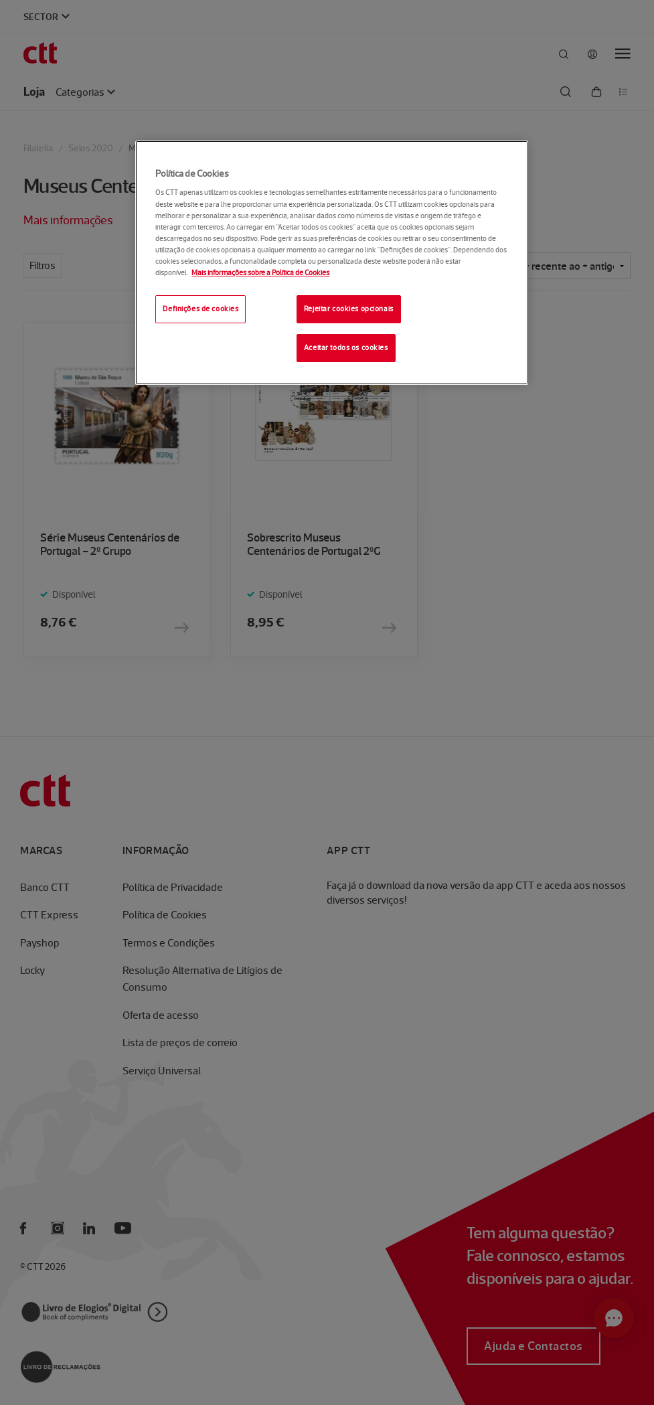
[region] (331, 263)
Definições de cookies (200, 308)
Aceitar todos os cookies (346, 347)
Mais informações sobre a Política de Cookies (260, 272)
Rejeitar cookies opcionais (349, 308)
